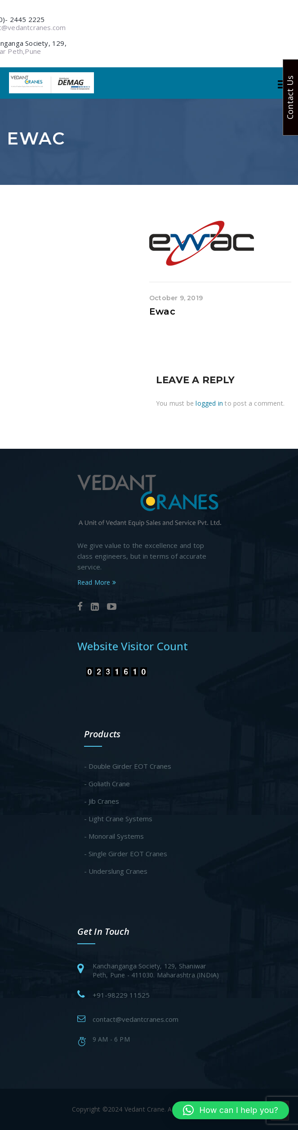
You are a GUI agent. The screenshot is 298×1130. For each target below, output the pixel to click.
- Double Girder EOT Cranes (127, 766)
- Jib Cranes (101, 801)
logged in (209, 403)
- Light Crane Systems (118, 818)
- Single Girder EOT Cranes (125, 853)
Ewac (162, 311)
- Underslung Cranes (115, 871)
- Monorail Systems (114, 836)
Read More (96, 582)
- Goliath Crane (107, 783)
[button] (230, 1110)
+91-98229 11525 (121, 994)
